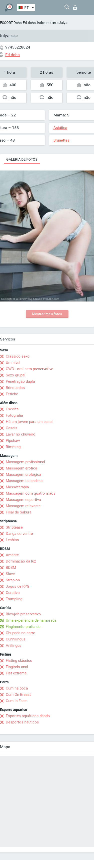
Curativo (13, 592)
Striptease (14, 527)
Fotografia (14, 415)
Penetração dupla (20, 381)
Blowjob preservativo (23, 614)
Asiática (60, 127)
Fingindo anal (17, 667)
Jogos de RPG (17, 586)
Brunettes (61, 140)
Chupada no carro (20, 633)
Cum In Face (16, 701)
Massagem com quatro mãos (30, 493)
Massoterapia (17, 487)
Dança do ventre (19, 533)
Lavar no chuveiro (20, 434)
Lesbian (12, 540)
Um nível (13, 362)
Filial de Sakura (18, 512)
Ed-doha (29, 23)
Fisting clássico (19, 660)
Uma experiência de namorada (31, 620)
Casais (11, 428)
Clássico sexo (18, 356)
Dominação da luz (21, 561)
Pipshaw (13, 440)
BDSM (11, 567)
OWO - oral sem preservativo (29, 369)
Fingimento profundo (23, 626)
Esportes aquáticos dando (28, 716)
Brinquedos (15, 387)
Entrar (75, 7)
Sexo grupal (15, 375)
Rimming (13, 447)
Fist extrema (16, 673)
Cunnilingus (15, 639)
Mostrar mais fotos (47, 314)
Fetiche (12, 394)
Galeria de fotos (21, 159)
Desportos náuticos (22, 722)
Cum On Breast (18, 694)
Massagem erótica (21, 468)
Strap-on (13, 580)
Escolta (12, 409)
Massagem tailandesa (24, 481)
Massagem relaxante (23, 506)
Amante (12, 555)
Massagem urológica (23, 474)
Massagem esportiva (23, 499)
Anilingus (13, 645)
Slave (10, 574)
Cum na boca (17, 688)
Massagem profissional (25, 462)
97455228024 (17, 47)
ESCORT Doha (11, 23)
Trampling (14, 599)
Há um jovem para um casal (29, 421)
